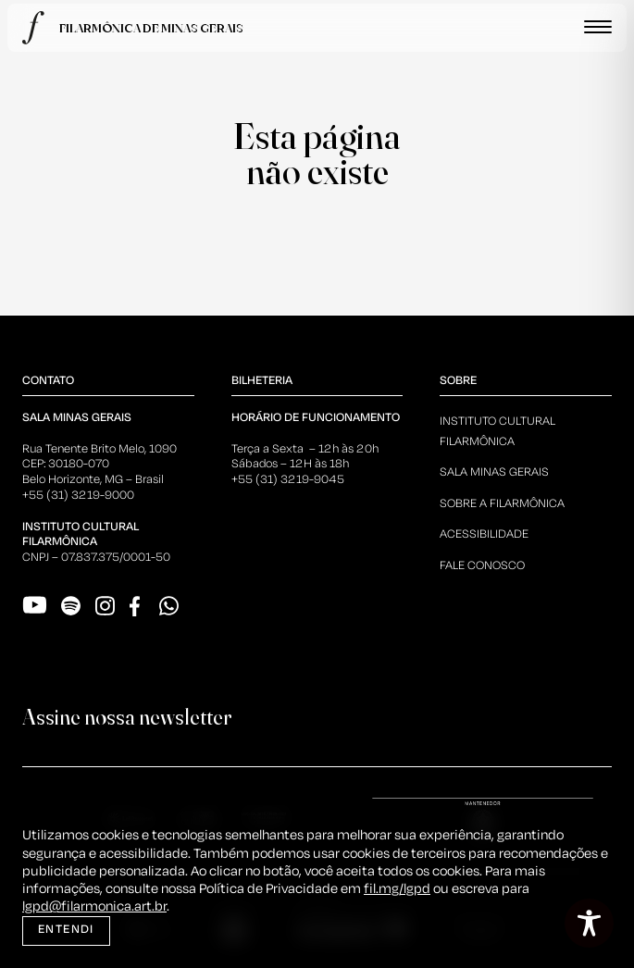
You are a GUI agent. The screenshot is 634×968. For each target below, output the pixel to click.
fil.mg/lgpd (397, 889)
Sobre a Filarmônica (502, 504)
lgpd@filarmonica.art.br (94, 907)
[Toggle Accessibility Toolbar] (589, 923)
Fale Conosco (482, 566)
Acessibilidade (484, 534)
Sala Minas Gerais (494, 472)
